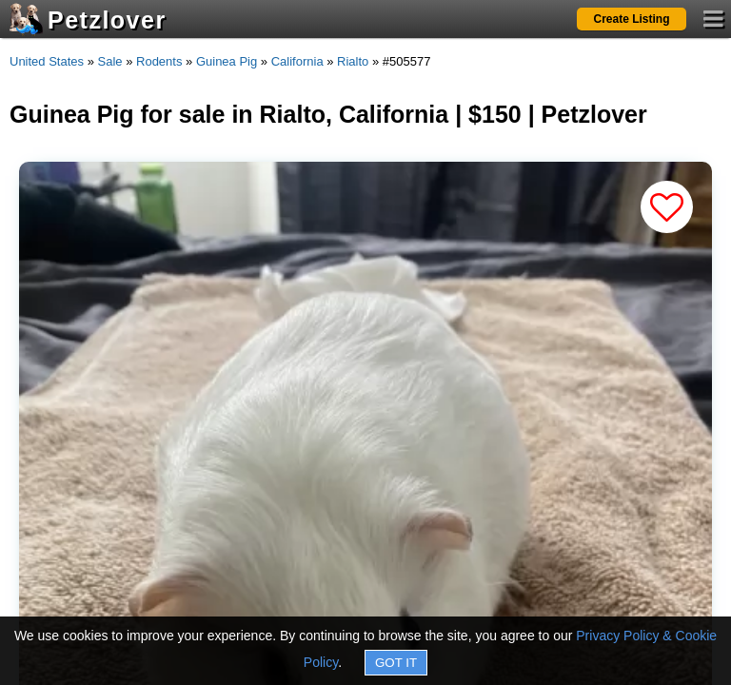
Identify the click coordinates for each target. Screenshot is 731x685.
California (297, 61)
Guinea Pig (226, 61)
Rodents (159, 61)
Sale (110, 61)
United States (47, 61)
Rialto (352, 61)
